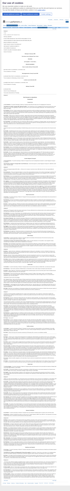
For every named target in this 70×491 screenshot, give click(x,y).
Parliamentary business (12, 25)
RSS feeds (61, 19)
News (56, 27)
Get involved (39, 25)
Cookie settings (46, 14)
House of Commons (7, 27)
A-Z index (4, 483)
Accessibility (50, 19)
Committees (34, 27)
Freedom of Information (20, 483)
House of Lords (15, 27)
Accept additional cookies (12, 14)
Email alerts (56, 19)
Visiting (45, 25)
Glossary (8, 483)
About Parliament (32, 25)
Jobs (25, 483)
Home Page (54, 480)
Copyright (36, 483)
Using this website (30, 483)
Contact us (67, 19)
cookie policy (41, 10)
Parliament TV (51, 27)
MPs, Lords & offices (22, 25)
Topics (59, 27)
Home (4, 25)
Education (50, 25)
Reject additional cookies (30, 14)
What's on (21, 27)
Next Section (6, 480)
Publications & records (42, 27)
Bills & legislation (27, 27)
